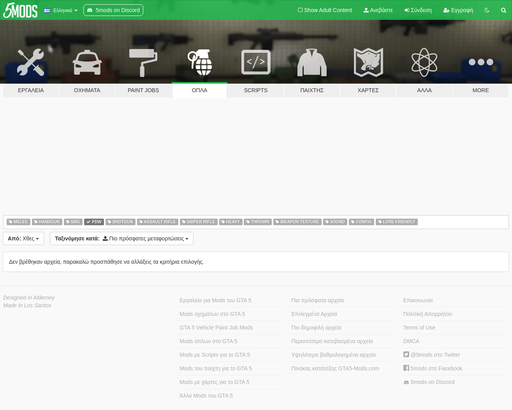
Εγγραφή (458, 10)
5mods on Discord (429, 382)
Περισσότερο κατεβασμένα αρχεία (332, 341)
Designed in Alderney (29, 297)
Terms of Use (419, 327)
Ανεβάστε (378, 10)
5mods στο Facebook (433, 368)
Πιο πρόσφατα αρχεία (318, 300)
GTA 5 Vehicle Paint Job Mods (216, 327)
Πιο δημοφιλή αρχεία (316, 327)
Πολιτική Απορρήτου (427, 314)
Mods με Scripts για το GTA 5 (214, 355)
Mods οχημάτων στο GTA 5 (212, 314)
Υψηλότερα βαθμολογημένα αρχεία (334, 355)
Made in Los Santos (27, 305)
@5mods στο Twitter (431, 354)
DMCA (411, 341)
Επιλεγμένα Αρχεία (314, 314)
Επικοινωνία (418, 300)
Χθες (23, 238)
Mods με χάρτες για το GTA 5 (214, 382)
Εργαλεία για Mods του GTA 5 (215, 300)
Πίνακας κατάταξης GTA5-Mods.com (335, 368)
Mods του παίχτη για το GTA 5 (215, 368)
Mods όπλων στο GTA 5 (208, 341)
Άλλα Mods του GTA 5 (206, 395)
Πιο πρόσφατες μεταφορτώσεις (121, 238)
